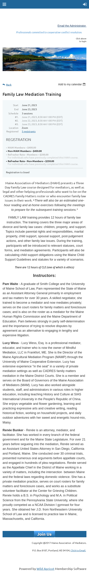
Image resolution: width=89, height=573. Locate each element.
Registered (12, 131)
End (16, 109)
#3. (16, 124)
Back (9, 84)
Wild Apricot (45, 568)
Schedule (13, 113)
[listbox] (72, 84)
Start (15, 105)
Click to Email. (78, 550)
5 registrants (29, 131)
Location (13, 127)
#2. (16, 120)
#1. (16, 116)
